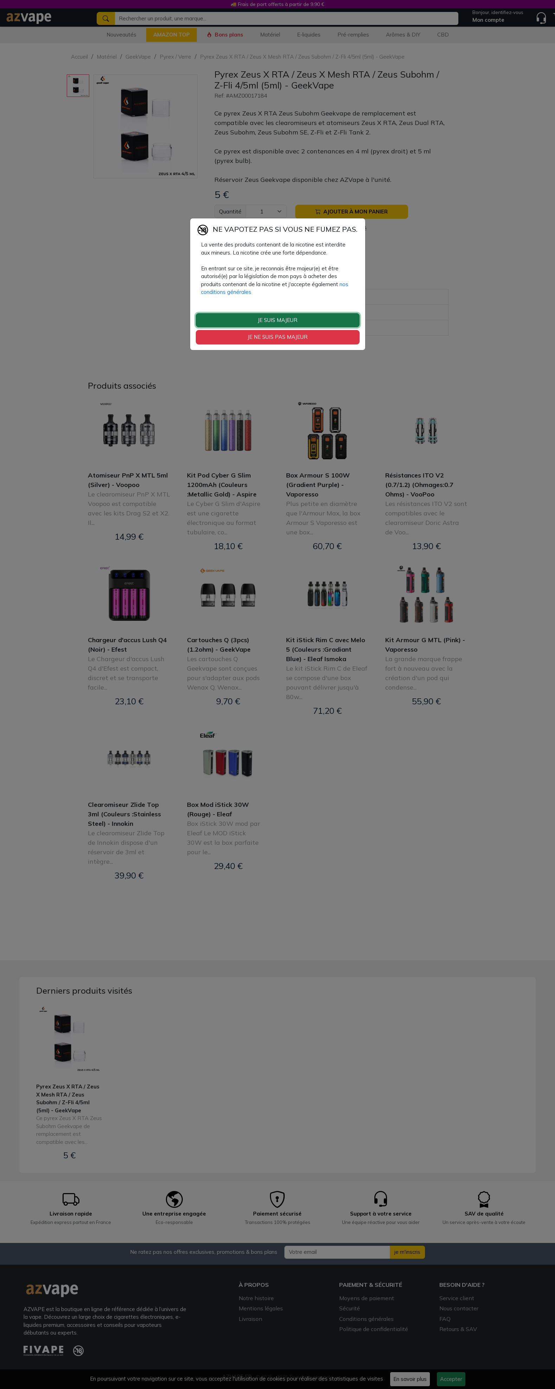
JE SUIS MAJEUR (277, 320)
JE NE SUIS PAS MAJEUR (277, 337)
